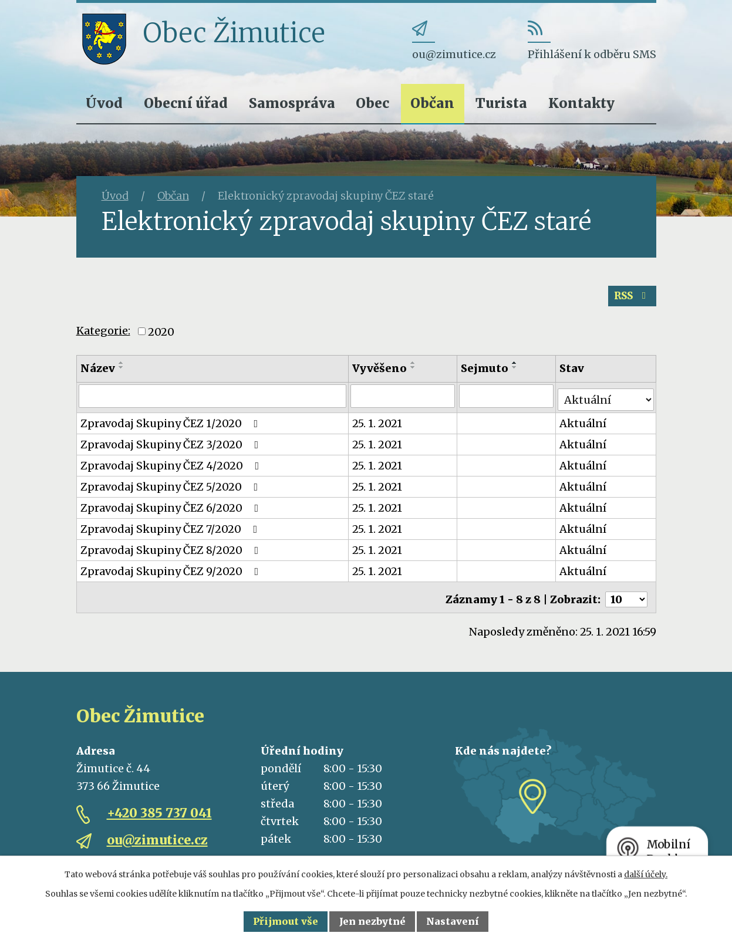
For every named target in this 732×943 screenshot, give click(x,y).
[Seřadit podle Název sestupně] (121, 373)
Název (97, 374)
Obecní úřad (186, 102)
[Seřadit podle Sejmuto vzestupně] (516, 368)
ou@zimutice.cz (157, 837)
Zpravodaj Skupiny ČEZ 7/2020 (171, 530)
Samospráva (292, 102)
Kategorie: (103, 336)
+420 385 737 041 (159, 810)
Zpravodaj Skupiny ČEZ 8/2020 (172, 551)
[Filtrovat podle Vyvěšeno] (403, 401)
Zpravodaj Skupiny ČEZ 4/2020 (172, 467)
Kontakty (581, 102)
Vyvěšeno (380, 374)
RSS (630, 300)
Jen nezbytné (372, 921)
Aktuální (584, 424)
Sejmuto (486, 374)
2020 (161, 337)
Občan (432, 102)
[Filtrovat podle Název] (213, 401)
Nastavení (452, 921)
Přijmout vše (285, 921)
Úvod (104, 102)
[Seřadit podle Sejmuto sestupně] (516, 373)
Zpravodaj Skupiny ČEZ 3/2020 (172, 445)
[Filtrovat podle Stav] (606, 400)
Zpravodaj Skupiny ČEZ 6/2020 (172, 509)
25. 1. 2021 (378, 424)
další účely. (645, 874)
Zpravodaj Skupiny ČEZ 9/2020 (172, 572)
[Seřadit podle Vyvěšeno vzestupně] (413, 368)
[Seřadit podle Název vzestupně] (121, 368)
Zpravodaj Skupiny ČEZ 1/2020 (171, 424)
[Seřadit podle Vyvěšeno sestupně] (413, 373)
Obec (372, 102)
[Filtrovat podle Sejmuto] (507, 401)
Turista (501, 102)
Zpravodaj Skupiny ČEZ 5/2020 (171, 488)
